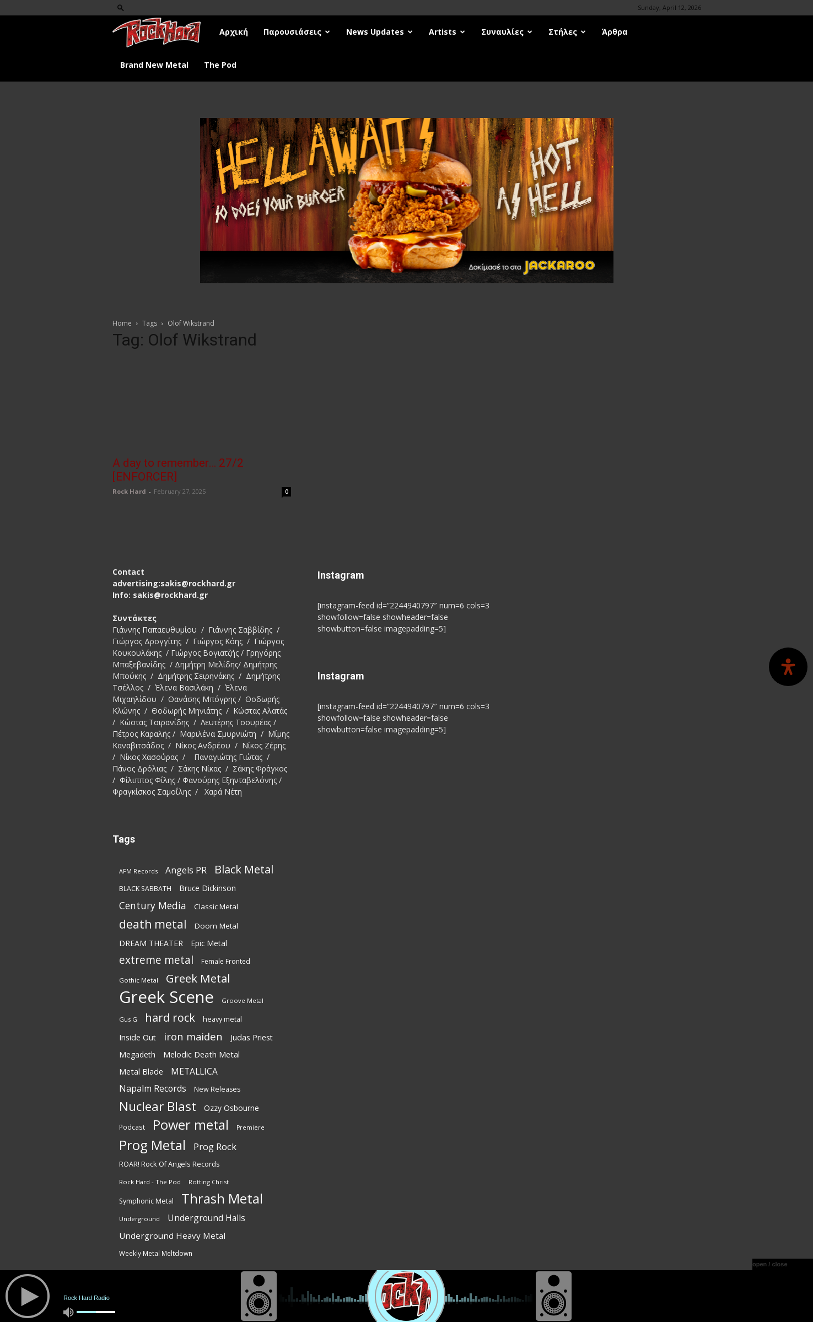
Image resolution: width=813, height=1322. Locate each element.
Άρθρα (615, 31)
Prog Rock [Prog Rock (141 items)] (214, 1146)
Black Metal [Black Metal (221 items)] (243, 869)
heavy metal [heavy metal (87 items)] (222, 1019)
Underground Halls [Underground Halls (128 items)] (206, 1218)
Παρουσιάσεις (296, 31)
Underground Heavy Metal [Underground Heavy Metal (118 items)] (172, 1235)
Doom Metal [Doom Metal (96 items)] (216, 926)
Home (122, 323)
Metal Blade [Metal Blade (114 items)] (141, 1071)
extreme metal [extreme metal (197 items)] (156, 960)
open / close (770, 1264)
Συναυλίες (506, 31)
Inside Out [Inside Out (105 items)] (137, 1037)
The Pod (220, 65)
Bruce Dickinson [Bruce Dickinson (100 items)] (207, 888)
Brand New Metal (154, 65)
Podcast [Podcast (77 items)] (132, 1127)
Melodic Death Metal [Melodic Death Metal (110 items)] (201, 1054)
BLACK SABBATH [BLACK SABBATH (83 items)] (145, 888)
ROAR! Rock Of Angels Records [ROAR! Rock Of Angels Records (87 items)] (169, 1164)
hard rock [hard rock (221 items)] (170, 1017)
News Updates (379, 31)
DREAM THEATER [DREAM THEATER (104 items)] (151, 943)
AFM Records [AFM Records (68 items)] (138, 871)
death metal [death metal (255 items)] (153, 924)
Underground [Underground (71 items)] (139, 1219)
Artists (447, 31)
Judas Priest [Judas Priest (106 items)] (251, 1037)
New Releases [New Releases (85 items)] (217, 1089)
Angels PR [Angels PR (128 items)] (186, 870)
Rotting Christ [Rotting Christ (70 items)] (209, 1182)
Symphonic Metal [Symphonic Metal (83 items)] (146, 1201)
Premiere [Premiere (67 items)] (250, 1127)
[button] (120, 7)
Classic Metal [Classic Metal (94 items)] (216, 906)
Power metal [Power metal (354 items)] (191, 1125)
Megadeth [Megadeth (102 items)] (137, 1054)
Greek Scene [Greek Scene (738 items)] (166, 997)
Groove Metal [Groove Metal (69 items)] (242, 1000)
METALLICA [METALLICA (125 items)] (194, 1071)
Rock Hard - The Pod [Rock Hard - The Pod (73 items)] (150, 1182)
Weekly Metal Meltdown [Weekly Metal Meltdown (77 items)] (155, 1253)
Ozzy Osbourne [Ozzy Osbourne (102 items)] (231, 1108)
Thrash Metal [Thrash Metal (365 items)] (222, 1199)
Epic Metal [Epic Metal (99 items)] (209, 943)
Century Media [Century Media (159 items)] (152, 905)
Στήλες (567, 31)
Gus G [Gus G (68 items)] (128, 1019)
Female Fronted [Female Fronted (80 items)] (225, 961)
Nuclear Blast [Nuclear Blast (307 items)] (157, 1106)
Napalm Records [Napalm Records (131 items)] (152, 1088)
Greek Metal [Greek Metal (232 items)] (198, 978)
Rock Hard (129, 491)
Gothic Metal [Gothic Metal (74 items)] (138, 980)
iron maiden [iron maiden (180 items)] (193, 1036)
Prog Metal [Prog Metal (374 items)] (152, 1145)
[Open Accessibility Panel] (788, 666)
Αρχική (233, 31)
